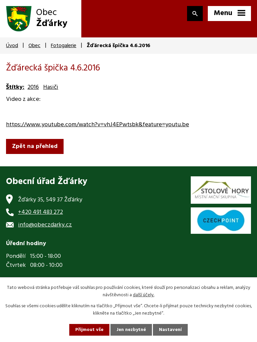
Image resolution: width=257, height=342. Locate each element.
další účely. (143, 295)
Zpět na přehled (35, 146)
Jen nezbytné (131, 330)
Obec (34, 45)
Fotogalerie (63, 45)
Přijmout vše (89, 330)
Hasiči (50, 87)
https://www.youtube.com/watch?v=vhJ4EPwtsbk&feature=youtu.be (97, 125)
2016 (33, 87)
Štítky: (15, 87)
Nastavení (170, 330)
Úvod (12, 45)
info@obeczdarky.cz (45, 225)
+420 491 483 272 (40, 212)
